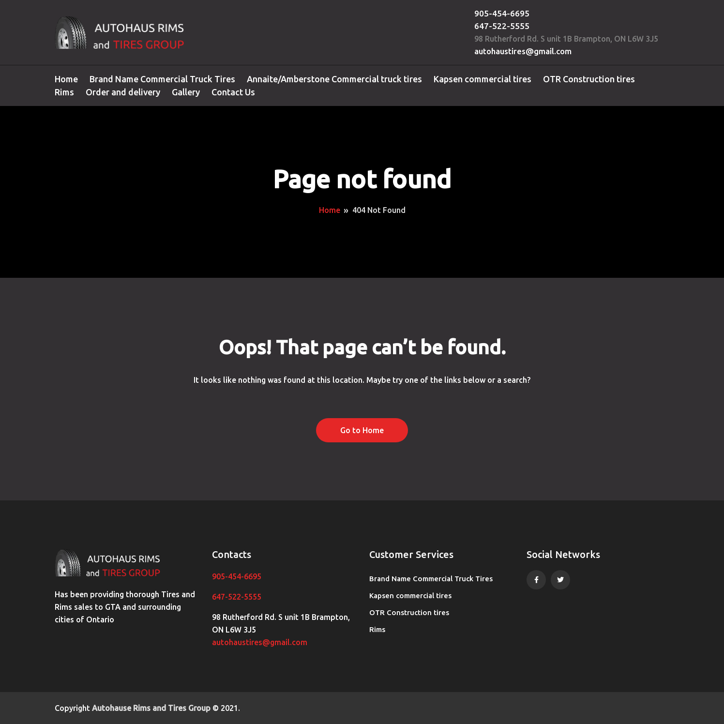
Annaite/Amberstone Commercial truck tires (334, 79)
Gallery (186, 92)
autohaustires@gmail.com (523, 51)
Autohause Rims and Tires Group (151, 708)
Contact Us (233, 92)
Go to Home (362, 430)
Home (66, 79)
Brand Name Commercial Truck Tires (162, 79)
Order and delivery (123, 92)
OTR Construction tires (589, 79)
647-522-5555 (501, 25)
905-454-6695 (501, 13)
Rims (64, 92)
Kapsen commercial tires (482, 79)
